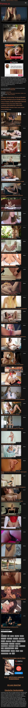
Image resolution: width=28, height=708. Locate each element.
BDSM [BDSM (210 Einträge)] (10, 97)
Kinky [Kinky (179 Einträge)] (20, 103)
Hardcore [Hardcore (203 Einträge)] (3, 103)
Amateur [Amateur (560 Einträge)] (3, 97)
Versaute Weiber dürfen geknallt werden (9, 266)
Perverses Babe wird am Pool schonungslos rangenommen (13, 336)
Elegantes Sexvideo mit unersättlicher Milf (10, 543)
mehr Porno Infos (4, 85)
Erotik (8, 93)
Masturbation (17, 93)
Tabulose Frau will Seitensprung (7, 350)
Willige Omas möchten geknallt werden (9, 294)
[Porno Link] (14, 33)
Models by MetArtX (11, 94)
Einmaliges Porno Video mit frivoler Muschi (10, 167)
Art (5, 93)
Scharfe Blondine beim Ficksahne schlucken (10, 414)
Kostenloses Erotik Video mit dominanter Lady (10, 385)
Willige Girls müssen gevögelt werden (9, 238)
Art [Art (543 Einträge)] (7, 97)
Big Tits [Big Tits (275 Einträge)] (14, 97)
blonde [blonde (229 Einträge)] (18, 97)
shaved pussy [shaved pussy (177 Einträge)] (4, 653)
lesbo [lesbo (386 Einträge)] (20, 105)
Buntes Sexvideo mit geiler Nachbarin (9, 557)
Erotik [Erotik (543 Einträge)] (18, 99)
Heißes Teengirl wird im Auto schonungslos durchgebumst (13, 487)
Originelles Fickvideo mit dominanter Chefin (10, 515)
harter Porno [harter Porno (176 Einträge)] (9, 103)
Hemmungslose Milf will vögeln (7, 443)
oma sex (16, 0)
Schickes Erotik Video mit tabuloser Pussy (10, 571)
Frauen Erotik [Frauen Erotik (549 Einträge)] (9, 101)
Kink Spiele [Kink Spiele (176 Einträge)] (16, 103)
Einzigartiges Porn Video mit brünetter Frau (10, 613)
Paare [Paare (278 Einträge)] (15, 107)
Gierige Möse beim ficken (6, 457)
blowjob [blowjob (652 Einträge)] (23, 97)
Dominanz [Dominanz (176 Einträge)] (13, 99)
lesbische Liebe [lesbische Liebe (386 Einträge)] (14, 105)
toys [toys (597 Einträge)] (7, 109)
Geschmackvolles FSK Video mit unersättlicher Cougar (12, 181)
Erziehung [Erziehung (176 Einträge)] (23, 99)
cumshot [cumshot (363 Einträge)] (8, 99)
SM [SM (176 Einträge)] (5, 109)
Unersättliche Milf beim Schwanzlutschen (9, 627)
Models (22, 93)
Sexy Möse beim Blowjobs (6, 280)
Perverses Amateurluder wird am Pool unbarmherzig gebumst (14, 308)
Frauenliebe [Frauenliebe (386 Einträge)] (17, 101)
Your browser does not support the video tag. (14, 15)
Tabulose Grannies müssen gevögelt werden (10, 585)
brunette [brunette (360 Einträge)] (3, 99)
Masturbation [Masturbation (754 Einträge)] (5, 107)
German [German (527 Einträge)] (23, 101)
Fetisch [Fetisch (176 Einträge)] (3, 101)
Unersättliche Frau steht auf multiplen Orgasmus (11, 153)
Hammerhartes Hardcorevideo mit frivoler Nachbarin (12, 501)
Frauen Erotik (12, 93)
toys (25, 93)
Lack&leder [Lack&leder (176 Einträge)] (4, 105)
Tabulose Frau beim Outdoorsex (7, 224)
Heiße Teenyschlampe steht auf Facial (9, 139)
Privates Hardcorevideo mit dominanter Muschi (11, 125)
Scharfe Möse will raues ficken (7, 210)
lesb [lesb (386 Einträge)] (8, 105)
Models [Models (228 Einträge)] (12, 107)
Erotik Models (8, 92)
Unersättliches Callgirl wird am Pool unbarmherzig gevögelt (13, 599)
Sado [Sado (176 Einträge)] (19, 107)
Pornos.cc (5, 3)
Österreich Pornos (9, 0)
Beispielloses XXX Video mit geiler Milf (9, 252)
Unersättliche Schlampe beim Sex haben (9, 322)
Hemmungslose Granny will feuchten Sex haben (11, 529)
